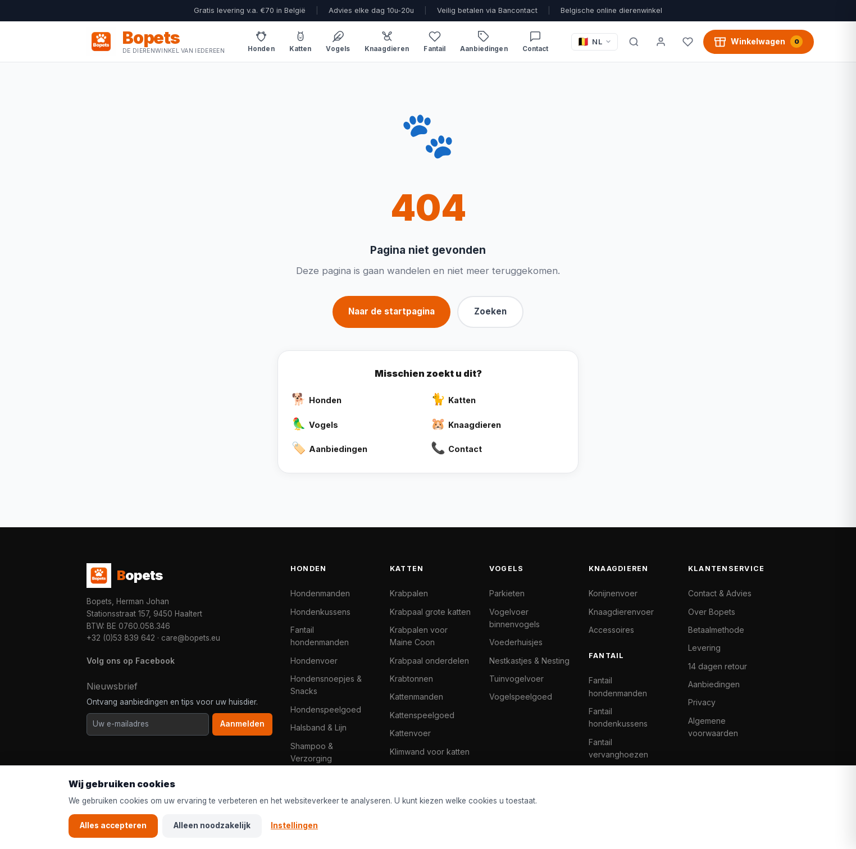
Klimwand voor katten (430, 751)
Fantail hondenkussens (618, 717)
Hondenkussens (320, 612)
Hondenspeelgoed (325, 709)
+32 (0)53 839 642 (120, 637)
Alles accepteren (113, 825)
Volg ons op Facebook (130, 660)
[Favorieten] (687, 41)
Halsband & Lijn (318, 727)
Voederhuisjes (516, 642)
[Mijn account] (660, 41)
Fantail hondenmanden (319, 636)
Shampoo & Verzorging (311, 752)
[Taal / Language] (594, 42)
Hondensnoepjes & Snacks (326, 685)
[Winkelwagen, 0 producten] (758, 41)
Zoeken (490, 311)
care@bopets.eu (190, 637)
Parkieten (507, 593)
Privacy (702, 702)
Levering (704, 647)
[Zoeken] (633, 41)
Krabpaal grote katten (430, 612)
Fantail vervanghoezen (618, 748)
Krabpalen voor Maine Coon (419, 636)
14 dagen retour (717, 666)
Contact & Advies (720, 593)
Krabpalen (409, 593)
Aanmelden (242, 723)
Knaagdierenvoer (621, 612)
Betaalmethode (716, 630)
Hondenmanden (320, 593)
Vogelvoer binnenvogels (514, 618)
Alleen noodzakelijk (212, 825)
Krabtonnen (411, 678)
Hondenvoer (314, 660)
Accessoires (611, 630)
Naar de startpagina (391, 311)
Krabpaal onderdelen (429, 660)
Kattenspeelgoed (422, 715)
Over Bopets (711, 612)
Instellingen (294, 825)
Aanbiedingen (714, 684)
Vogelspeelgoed (520, 696)
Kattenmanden (416, 696)
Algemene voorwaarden (713, 727)
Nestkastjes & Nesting (529, 660)
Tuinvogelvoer (516, 678)
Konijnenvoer (613, 593)
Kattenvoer (410, 733)
